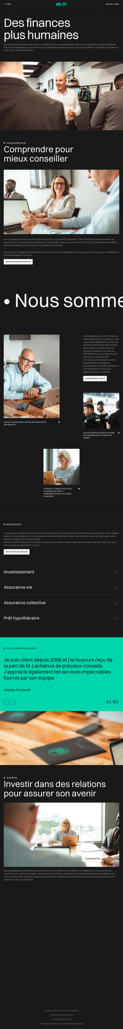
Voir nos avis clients (95, 378)
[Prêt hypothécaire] (61, 618)
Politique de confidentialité (61, 1015)
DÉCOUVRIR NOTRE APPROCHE (18, 262)
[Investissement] (61, 571)
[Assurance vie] (61, 587)
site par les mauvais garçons (72, 1024)
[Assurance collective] (61, 602)
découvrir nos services (17, 552)
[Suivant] (12, 701)
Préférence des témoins (50, 1024)
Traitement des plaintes (61, 1019)
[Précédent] (6, 701)
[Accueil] (61, 4)
